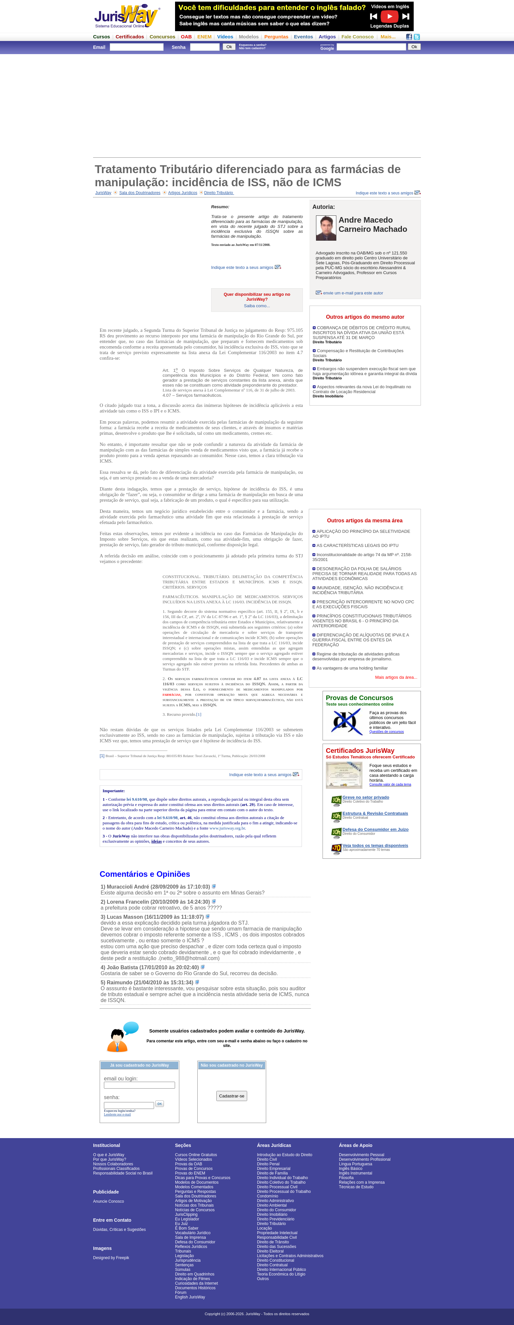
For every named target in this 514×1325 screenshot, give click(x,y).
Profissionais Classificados (116, 1168)
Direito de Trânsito (273, 1242)
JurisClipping (186, 1214)
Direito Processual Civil (277, 1187)
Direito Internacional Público (281, 1269)
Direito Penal (268, 1164)
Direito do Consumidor (276, 1210)
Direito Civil (267, 1159)
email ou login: (121, 1078)
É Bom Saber (186, 1228)
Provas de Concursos (194, 1168)
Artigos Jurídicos (182, 193)
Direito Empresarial (273, 1168)
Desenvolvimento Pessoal (361, 1155)
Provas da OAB (188, 1164)
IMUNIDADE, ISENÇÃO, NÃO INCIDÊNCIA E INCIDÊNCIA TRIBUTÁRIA (357, 590)
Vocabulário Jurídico (192, 1233)
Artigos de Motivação (193, 1200)
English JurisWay (190, 1297)
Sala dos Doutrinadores (139, 193)
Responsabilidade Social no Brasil (122, 1173)
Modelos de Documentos (197, 1182)
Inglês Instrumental (355, 1173)
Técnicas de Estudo (356, 1187)
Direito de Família (272, 1173)
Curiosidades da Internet (196, 1283)
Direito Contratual (272, 1265)
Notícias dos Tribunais (194, 1205)
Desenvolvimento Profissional (364, 1159)
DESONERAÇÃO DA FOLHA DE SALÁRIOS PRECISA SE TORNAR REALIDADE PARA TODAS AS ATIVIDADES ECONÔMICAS (364, 573)
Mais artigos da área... (396, 677)
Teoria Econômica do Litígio (281, 1274)
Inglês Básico (350, 1168)
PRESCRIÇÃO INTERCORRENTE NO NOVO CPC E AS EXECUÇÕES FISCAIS (363, 604)
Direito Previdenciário (275, 1219)
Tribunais (183, 1251)
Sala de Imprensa (190, 1237)
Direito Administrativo (275, 1200)
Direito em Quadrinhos (194, 1274)
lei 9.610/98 (137, 799)
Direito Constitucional (275, 1260)
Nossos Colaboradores (113, 1164)
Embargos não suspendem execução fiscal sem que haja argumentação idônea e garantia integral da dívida (365, 371)
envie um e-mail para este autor (353, 293)
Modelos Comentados (194, 1187)
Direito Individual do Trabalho (282, 1177)
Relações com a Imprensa (362, 1182)
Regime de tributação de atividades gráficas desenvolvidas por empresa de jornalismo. (356, 656)
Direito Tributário (219, 193)
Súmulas (182, 1269)
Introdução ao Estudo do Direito (284, 1155)
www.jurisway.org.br (227, 828)
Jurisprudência (188, 1260)
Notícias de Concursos (195, 1210)
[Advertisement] (257, 105)
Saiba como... (257, 305)
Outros (263, 1278)
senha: (112, 1097)
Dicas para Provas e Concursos (202, 1177)
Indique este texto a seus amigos (388, 193)
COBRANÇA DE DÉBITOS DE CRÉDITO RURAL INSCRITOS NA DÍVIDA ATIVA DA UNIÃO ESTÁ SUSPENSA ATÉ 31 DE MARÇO (362, 332)
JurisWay (103, 193)
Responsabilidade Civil (277, 1237)
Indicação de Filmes (192, 1278)
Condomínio (267, 1196)
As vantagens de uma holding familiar (352, 668)
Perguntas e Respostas (195, 1191)
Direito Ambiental (272, 1205)
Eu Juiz (181, 1223)
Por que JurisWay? (109, 1159)
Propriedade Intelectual (277, 1233)
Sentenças (184, 1265)
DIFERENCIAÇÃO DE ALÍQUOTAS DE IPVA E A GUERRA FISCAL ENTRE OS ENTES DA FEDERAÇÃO (360, 639)
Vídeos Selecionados (193, 1159)
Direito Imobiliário (272, 1214)
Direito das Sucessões (276, 1246)
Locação (264, 1228)
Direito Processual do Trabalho (284, 1191)
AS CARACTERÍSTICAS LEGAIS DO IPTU (358, 545)
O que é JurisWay (108, 1155)
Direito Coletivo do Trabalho (281, 1182)
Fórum (181, 1292)
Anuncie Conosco (108, 1201)
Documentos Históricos (195, 1288)
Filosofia (346, 1177)
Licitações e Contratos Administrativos (290, 1256)
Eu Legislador (187, 1219)
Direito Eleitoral (270, 1251)
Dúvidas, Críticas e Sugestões (119, 1229)
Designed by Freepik (111, 1257)
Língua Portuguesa (355, 1164)
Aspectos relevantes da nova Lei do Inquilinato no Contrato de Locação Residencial (362, 389)
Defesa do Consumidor (195, 1242)
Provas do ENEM (190, 1173)
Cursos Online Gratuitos (196, 1155)
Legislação (184, 1256)
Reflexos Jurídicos (191, 1246)
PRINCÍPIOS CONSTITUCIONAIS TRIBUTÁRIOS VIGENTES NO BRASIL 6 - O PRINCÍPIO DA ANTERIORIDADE (361, 620)
